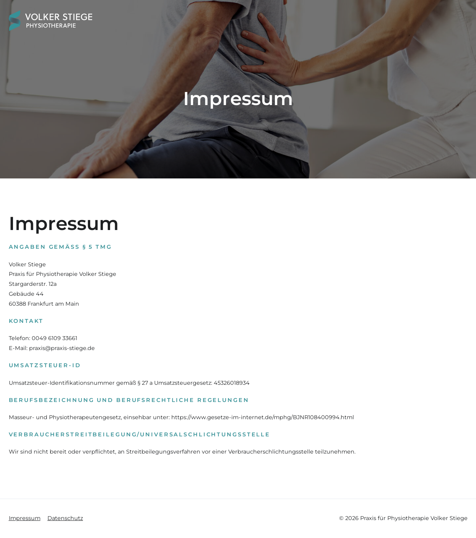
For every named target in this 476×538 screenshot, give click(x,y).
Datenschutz (65, 518)
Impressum (25, 518)
